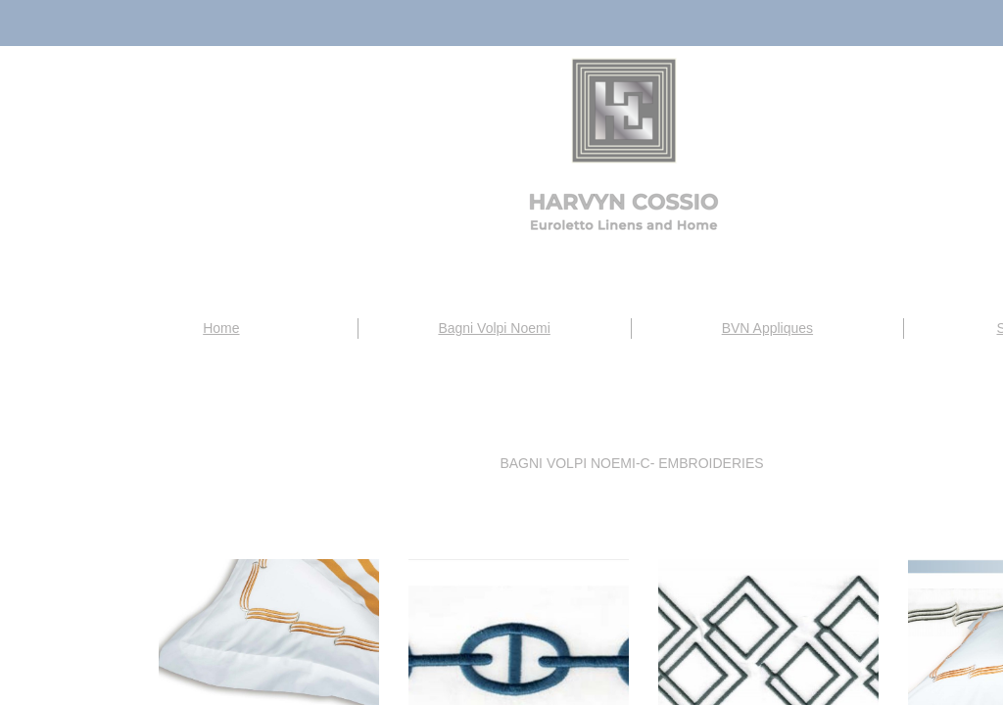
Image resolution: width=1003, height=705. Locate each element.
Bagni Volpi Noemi (493, 328)
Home (221, 328)
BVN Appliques (767, 328)
